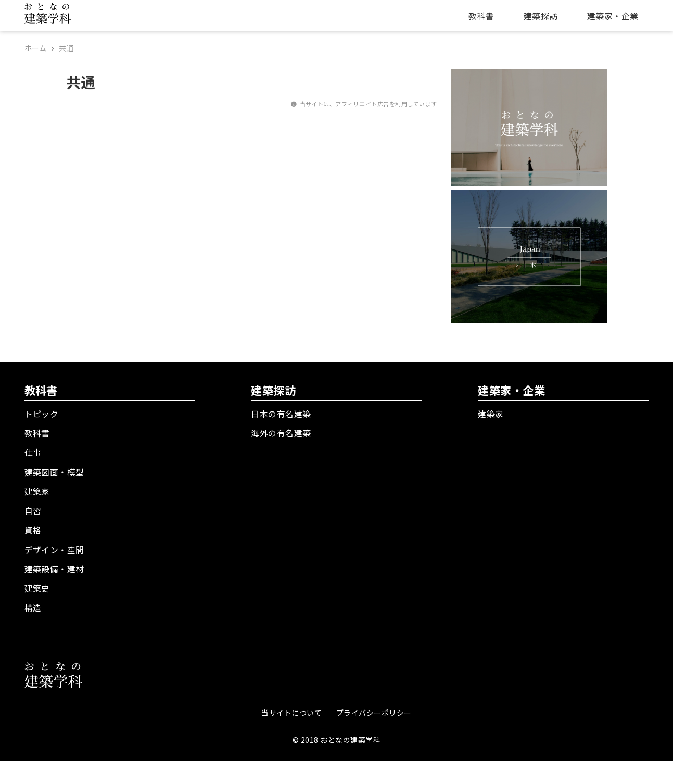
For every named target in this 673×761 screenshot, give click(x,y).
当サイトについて (291, 709)
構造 (33, 604)
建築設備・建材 (54, 566)
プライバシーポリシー (374, 709)
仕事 (33, 451)
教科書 (481, 15)
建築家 (37, 489)
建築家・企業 (613, 15)
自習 (33, 509)
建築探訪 (541, 15)
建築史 (37, 585)
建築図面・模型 (54, 470)
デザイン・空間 (54, 547)
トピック (41, 413)
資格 (33, 528)
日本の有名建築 (281, 413)
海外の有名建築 (281, 432)
